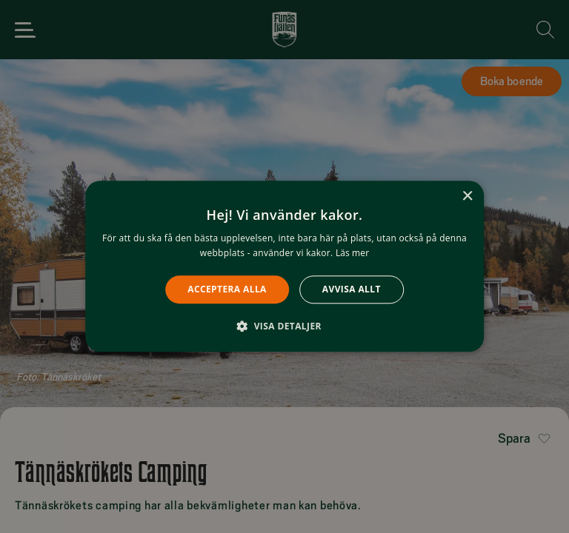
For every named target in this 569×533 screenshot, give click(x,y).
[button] (284, 326)
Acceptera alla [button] (227, 289)
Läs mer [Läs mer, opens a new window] (352, 253)
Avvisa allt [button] (351, 289)
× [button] (467, 196)
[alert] (284, 266)
